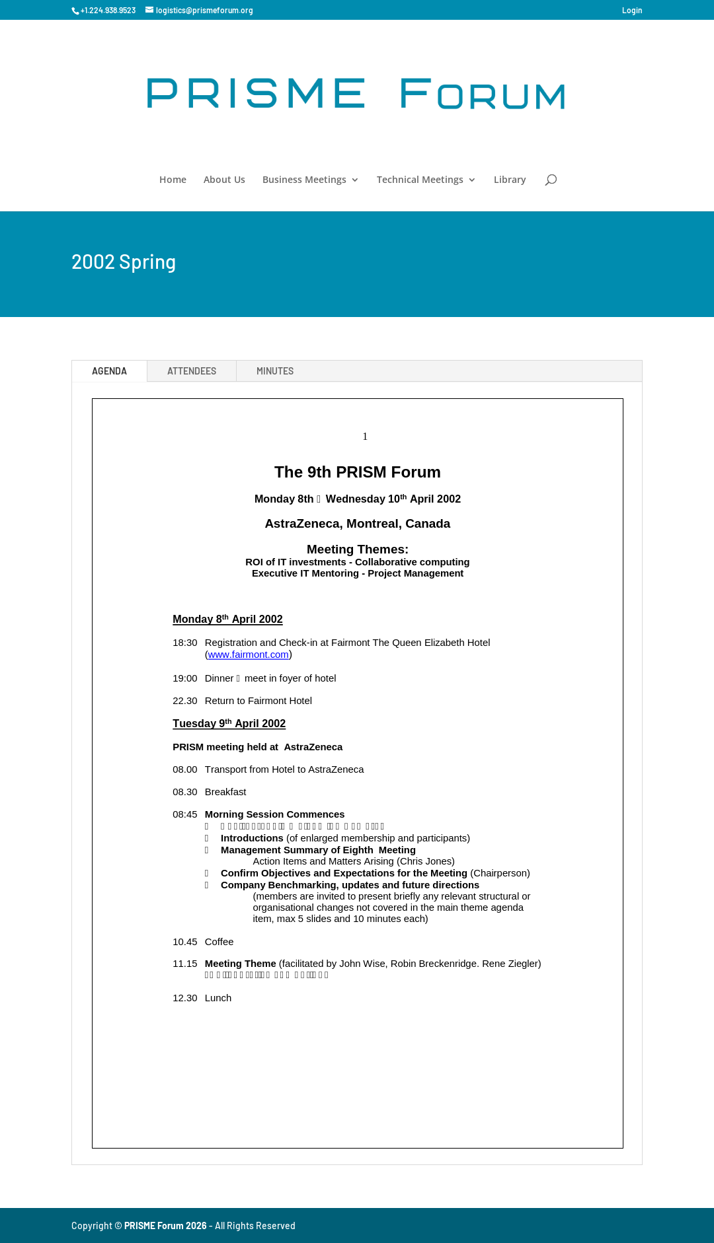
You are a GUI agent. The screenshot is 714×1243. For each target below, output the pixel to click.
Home (172, 180)
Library (510, 180)
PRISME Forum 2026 (165, 1225)
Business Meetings (304, 180)
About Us (224, 180)
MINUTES (275, 370)
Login (632, 10)
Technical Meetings (420, 180)
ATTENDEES (191, 370)
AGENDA (109, 370)
